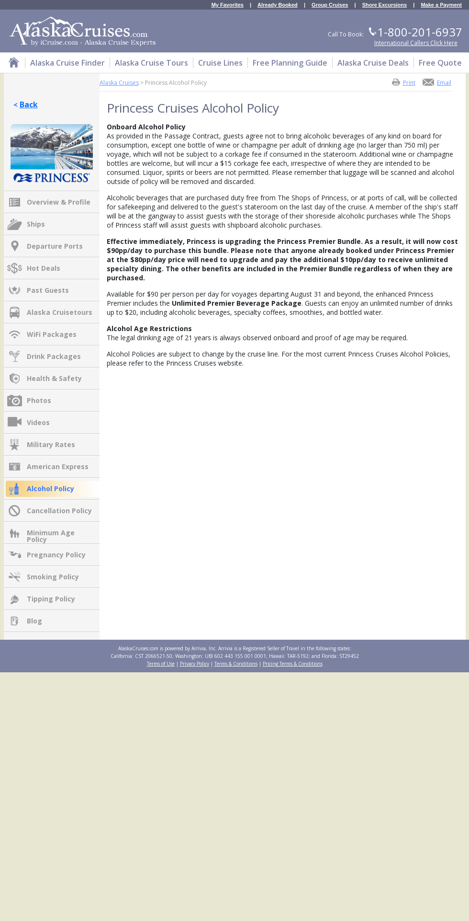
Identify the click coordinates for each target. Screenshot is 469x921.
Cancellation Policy (59, 510)
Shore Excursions (384, 5)
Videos (38, 422)
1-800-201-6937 (419, 32)
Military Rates (51, 444)
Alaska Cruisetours (59, 312)
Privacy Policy (194, 663)
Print (409, 82)
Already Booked (277, 5)
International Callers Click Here (416, 43)
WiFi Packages (52, 334)
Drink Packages (54, 356)
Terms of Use (161, 663)
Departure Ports (55, 246)
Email (444, 82)
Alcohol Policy (50, 488)
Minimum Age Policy (51, 533)
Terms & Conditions (235, 663)
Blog (34, 620)
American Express (58, 466)
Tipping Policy (51, 598)
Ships (36, 224)
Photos (39, 400)
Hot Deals (43, 268)
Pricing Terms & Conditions (293, 663)
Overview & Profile (58, 202)
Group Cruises (330, 5)
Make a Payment (441, 5)
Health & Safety (54, 378)
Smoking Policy (53, 576)
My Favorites (228, 5)
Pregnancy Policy (56, 554)
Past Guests (48, 290)
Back (29, 104)
